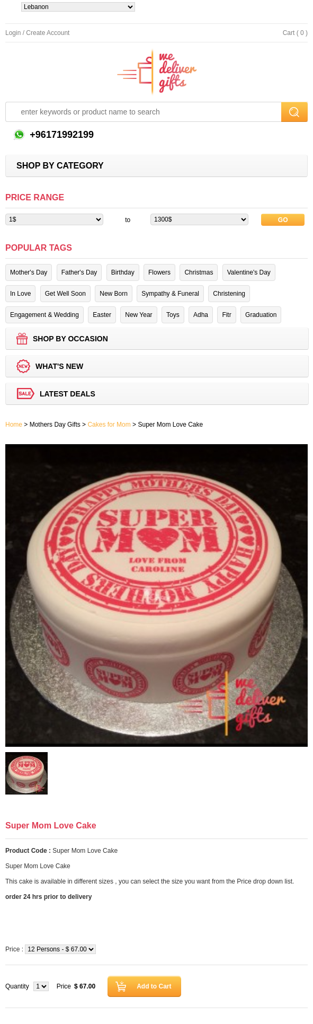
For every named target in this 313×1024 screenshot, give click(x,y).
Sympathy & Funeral (170, 293)
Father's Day (79, 272)
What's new (59, 366)
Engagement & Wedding (44, 315)
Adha (200, 315)
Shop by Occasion (70, 338)
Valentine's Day (249, 272)
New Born (114, 293)
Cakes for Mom (108, 424)
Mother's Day (28, 272)
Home (13, 424)
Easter (102, 315)
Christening (229, 293)
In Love (20, 293)
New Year (138, 315)
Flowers (159, 272)
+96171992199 (60, 134)
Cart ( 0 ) (295, 33)
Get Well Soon (65, 293)
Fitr (226, 315)
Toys (173, 315)
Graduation (260, 315)
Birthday (123, 272)
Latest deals (67, 394)
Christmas (198, 272)
